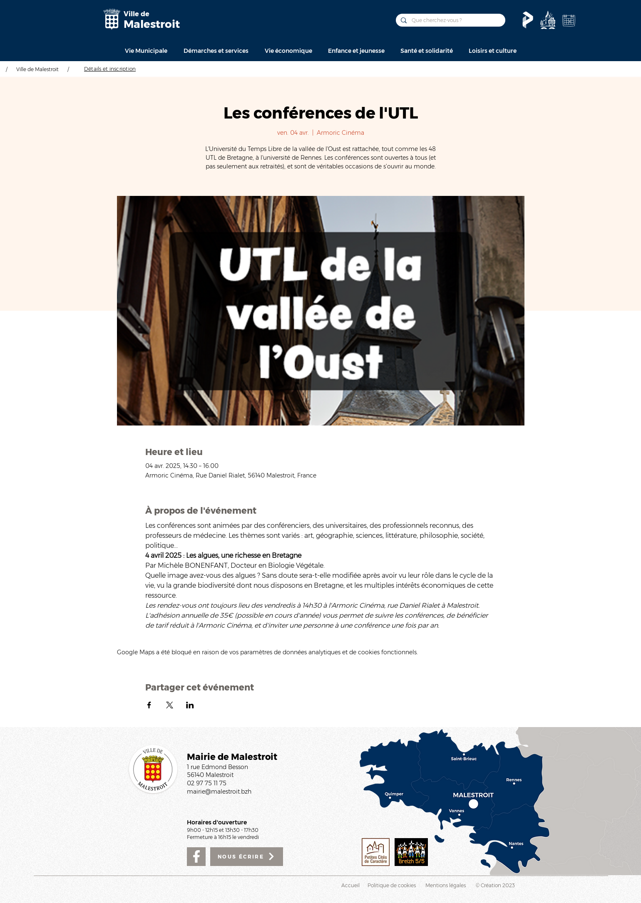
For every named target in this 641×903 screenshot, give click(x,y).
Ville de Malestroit (37, 69)
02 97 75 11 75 (206, 783)
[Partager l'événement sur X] (170, 705)
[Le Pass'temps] (528, 20)
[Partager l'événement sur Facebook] (149, 705)
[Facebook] (196, 856)
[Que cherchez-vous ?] (450, 20)
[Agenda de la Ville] (568, 20)
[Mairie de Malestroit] (112, 19)
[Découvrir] (548, 20)
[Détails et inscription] (110, 68)
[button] (146, 50)
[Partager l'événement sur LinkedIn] (190, 705)
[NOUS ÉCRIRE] (246, 856)
